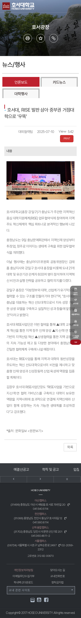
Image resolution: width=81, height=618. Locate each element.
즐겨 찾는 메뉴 (41, 38)
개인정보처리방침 (23, 570)
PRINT (67, 138)
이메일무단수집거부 (23, 576)
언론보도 (20, 82)
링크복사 (53, 38)
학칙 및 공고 (50, 469)
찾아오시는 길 (57, 570)
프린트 (28, 38)
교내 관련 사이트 (41, 590)
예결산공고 (21, 469)
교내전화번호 (57, 576)
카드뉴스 (59, 82)
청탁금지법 (57, 582)
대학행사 (20, 93)
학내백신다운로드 (23, 582)
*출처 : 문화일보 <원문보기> (24, 431)
